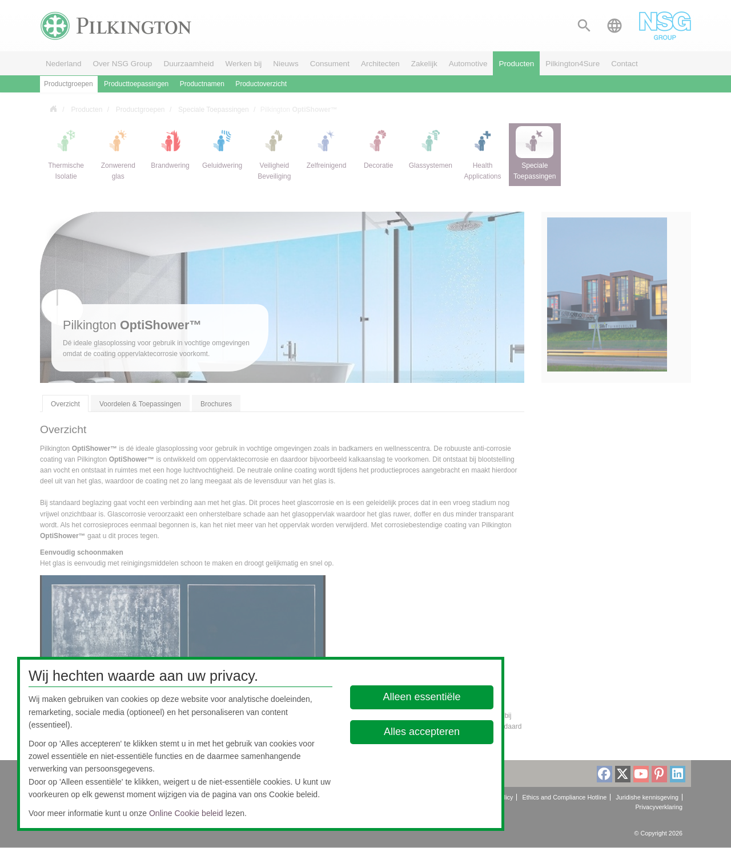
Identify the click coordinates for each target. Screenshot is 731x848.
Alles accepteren (422, 731)
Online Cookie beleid (186, 813)
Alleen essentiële (422, 696)
